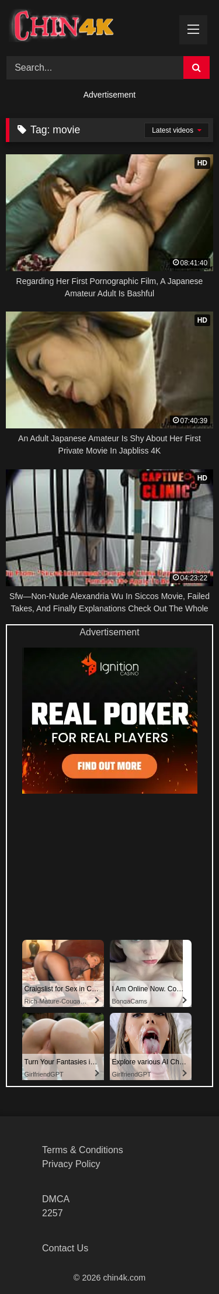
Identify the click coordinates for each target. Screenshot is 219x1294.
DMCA (55, 1199)
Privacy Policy (71, 1164)
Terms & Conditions (82, 1150)
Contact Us (65, 1248)
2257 (52, 1213)
